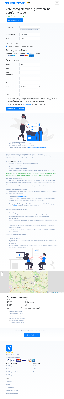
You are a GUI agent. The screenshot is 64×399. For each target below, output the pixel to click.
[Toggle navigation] (57, 3)
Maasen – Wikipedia (14, 315)
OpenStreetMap (56, 292)
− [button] (2, 275)
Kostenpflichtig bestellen (15, 109)
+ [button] (2, 273)
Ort (7, 82)
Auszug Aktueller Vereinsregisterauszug (20, 46)
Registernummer (10, 34)
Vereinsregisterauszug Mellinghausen (18, 318)
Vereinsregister (17, 161)
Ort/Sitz (8, 38)
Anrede (8, 64)
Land (7, 86)
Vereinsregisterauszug (16, 3)
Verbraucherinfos (10, 387)
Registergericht (27, 196)
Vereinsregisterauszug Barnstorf (17, 322)
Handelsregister (10, 375)
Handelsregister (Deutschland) (14, 372)
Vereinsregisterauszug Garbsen (17, 316)
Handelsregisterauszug (33, 29)
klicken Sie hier (25, 31)
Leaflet (50, 292)
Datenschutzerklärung (12, 390)
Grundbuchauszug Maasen (16, 311)
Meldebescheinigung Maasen (16, 313)
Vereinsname (9, 27)
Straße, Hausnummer (9, 73)
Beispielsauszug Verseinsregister (42, 147)
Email (7, 94)
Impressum (9, 381)
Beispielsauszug (15, 20)
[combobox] (29, 27)
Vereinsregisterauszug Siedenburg (17, 320)
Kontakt (8, 384)
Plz (7, 78)
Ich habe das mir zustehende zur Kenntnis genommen (26, 104)
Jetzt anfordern (32, 340)
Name (7, 68)
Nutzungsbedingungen (12, 393)
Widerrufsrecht (27, 104)
